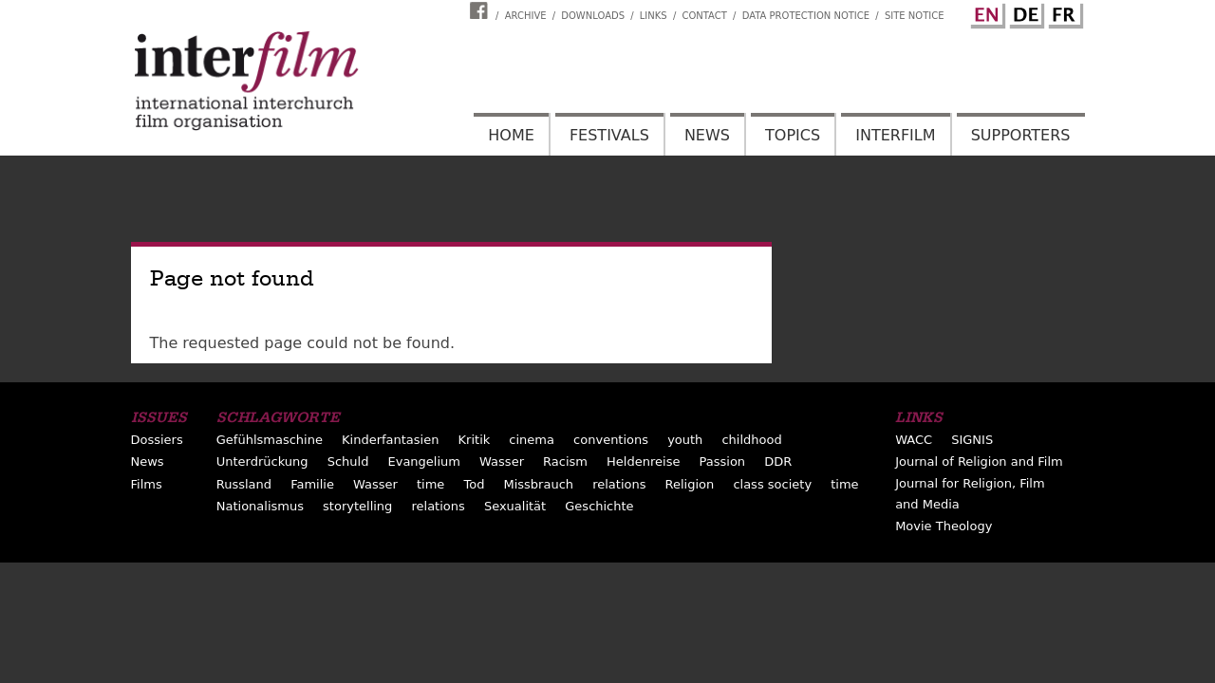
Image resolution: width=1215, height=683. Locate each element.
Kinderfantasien (390, 440)
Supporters (1021, 135)
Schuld (348, 461)
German (1024, 12)
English (985, 12)
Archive (526, 15)
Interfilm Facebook (481, 10)
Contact (704, 15)
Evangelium (424, 461)
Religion (690, 484)
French (1063, 12)
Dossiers (157, 440)
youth (684, 440)
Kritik (474, 440)
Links (653, 15)
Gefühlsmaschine (269, 440)
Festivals (609, 135)
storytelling (357, 506)
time (430, 484)
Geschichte (599, 506)
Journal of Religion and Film (979, 461)
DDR (778, 461)
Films (146, 484)
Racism (565, 461)
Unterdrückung (262, 461)
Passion (723, 461)
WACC (913, 440)
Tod (473, 484)
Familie (312, 484)
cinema (531, 440)
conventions (610, 440)
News (707, 135)
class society (772, 484)
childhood (751, 440)
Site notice (914, 15)
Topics (792, 135)
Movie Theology (943, 526)
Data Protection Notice (806, 15)
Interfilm (895, 135)
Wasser (501, 461)
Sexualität (515, 506)
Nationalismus (260, 506)
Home (511, 135)
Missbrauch (538, 484)
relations (618, 484)
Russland (243, 484)
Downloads (593, 15)
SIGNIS (972, 440)
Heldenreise (643, 461)
